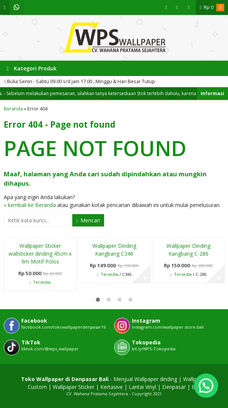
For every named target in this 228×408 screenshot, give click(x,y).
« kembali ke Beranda (30, 204)
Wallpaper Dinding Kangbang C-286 (188, 249)
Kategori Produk (32, 68)
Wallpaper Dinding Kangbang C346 (114, 249)
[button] (206, 386)
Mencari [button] (88, 220)
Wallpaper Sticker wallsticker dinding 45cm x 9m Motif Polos (40, 253)
